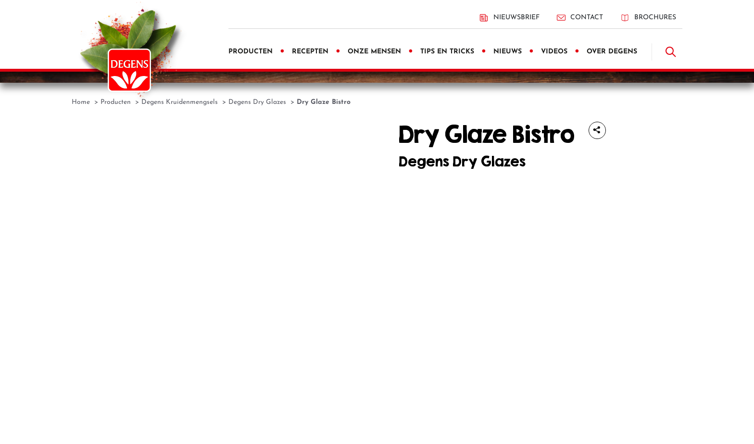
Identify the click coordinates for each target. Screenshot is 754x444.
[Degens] (129, 70)
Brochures (648, 17)
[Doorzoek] (670, 52)
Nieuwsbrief (509, 18)
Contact (580, 17)
